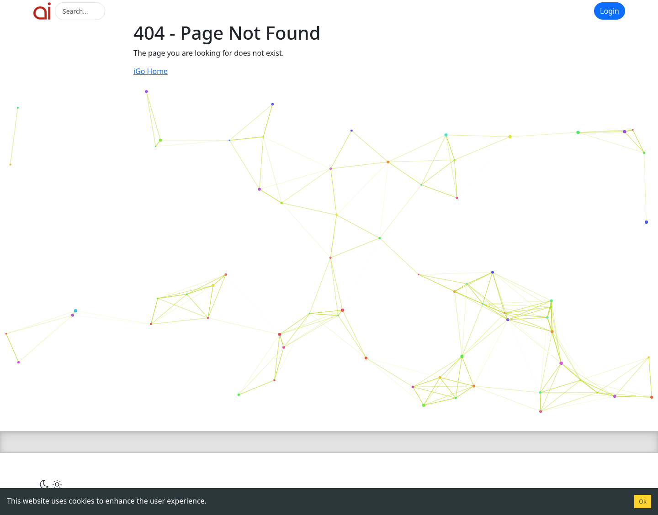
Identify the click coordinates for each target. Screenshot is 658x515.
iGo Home (150, 71)
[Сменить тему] (51, 484)
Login (609, 11)
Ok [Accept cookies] (643, 501)
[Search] (80, 11)
